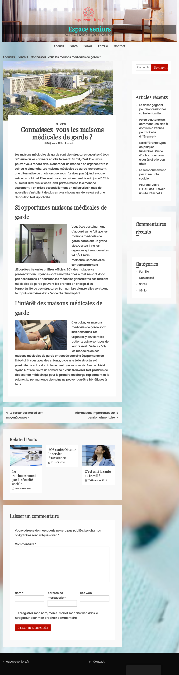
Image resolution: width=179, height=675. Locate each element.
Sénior (88, 46)
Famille (103, 46)
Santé (74, 46)
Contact (119, 46)
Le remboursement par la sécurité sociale (24, 477)
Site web (86, 593)
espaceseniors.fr (17, 662)
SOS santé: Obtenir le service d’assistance (62, 454)
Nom (19, 593)
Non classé (146, 278)
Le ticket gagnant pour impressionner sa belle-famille (152, 109)
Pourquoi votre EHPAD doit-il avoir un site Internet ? (152, 189)
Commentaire (25, 544)
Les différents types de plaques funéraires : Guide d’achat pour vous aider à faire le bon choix (152, 153)
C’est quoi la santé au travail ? (98, 473)
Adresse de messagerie (57, 595)
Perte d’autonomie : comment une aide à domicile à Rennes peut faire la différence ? (153, 128)
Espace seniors (89, 29)
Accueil (59, 46)
